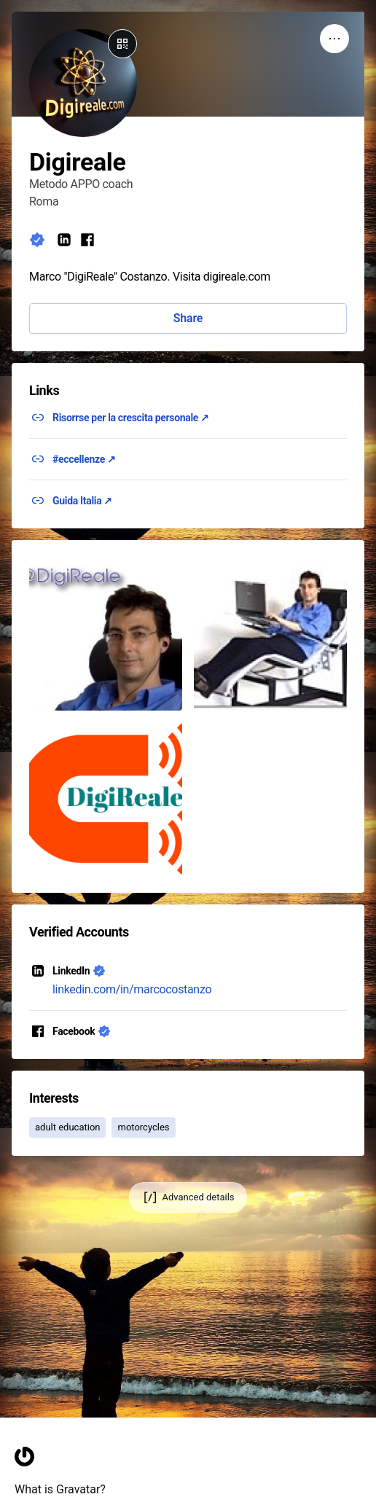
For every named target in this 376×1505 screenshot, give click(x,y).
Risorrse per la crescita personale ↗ (130, 417)
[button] (105, 634)
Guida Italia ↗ (82, 501)
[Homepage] (24, 1493)
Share (188, 318)
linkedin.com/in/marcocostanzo (131, 989)
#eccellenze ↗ (84, 459)
